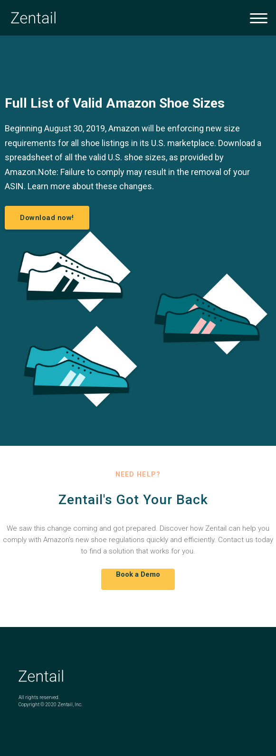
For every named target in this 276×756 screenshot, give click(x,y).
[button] (258, 18)
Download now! (47, 217)
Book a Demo (138, 574)
